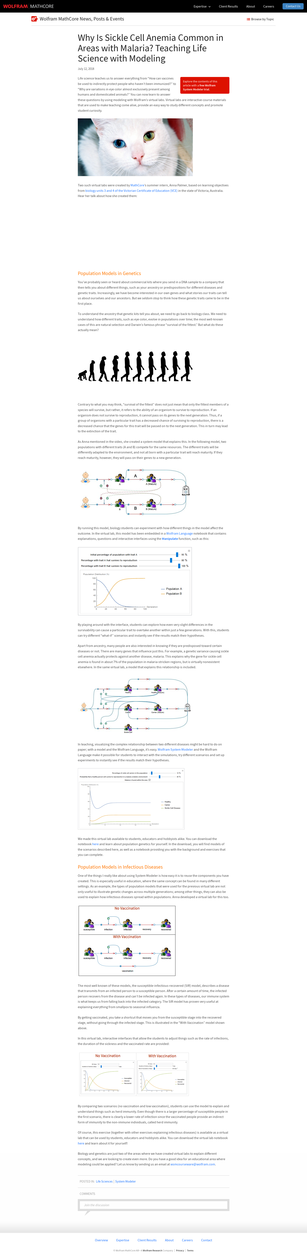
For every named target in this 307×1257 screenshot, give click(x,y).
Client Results (147, 1240)
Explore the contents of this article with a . (200, 85)
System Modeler (125, 1181)
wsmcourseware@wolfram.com (192, 1164)
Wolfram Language (179, 533)
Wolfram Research (152, 1250)
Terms (190, 1250)
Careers (187, 1240)
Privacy (180, 1250)
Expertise (122, 1240)
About (169, 1240)
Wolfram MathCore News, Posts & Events (77, 19)
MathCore (137, 185)
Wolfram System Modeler (175, 749)
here (95, 844)
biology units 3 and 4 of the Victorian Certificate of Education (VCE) (131, 190)
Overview (101, 1240)
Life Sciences (104, 1181)
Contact (206, 1240)
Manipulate (170, 538)
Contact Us (293, 6)
